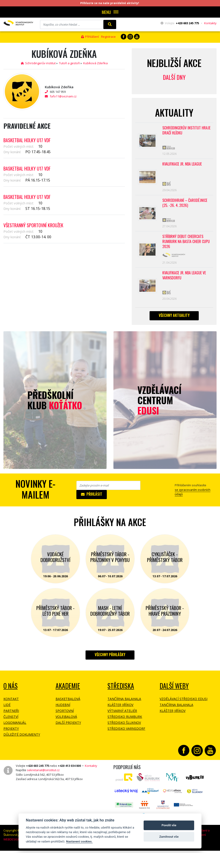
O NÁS (10, 689)
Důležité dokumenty (21, 738)
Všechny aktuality (174, 319)
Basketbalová (68, 702)
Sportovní (65, 714)
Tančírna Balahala (124, 702)
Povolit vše (168, 825)
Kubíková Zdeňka (95, 63)
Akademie (68, 689)
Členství (10, 720)
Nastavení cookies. (79, 841)
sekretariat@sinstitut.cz (43, 774)
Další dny (174, 77)
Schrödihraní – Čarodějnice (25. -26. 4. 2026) (184, 204)
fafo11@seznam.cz (63, 96)
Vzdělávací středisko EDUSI (183, 702)
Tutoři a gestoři (69, 63)
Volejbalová (66, 720)
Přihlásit (91, 497)
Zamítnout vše (168, 836)
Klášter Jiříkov (120, 708)
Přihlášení (90, 37)
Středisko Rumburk (124, 720)
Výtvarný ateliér (122, 714)
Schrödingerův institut (38, 63)
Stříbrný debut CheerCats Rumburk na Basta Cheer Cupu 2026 (186, 244)
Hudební (63, 708)
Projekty (11, 732)
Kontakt (11, 702)
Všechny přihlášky (110, 658)
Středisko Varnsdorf (126, 732)
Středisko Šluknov (124, 726)
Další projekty (68, 726)
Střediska (120, 689)
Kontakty (210, 23)
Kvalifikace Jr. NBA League (182, 165)
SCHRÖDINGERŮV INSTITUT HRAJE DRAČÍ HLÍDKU (186, 131)
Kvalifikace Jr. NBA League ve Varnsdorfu (184, 278)
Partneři (11, 714)
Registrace (108, 37)
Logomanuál (14, 726)
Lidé (7, 708)
